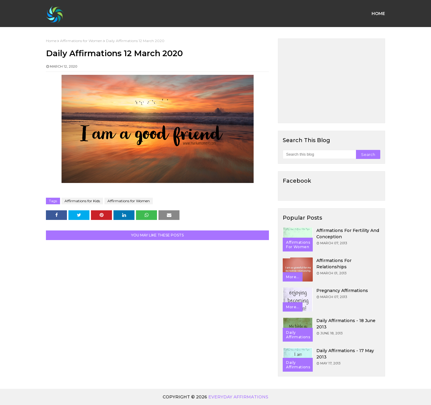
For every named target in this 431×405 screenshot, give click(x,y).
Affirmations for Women (81, 40)
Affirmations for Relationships (333, 263)
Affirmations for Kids (82, 201)
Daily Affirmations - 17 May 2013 (345, 354)
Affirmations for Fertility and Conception (347, 233)
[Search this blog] (319, 154)
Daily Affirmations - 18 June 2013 (345, 324)
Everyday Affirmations (238, 397)
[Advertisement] (331, 80)
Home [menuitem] (378, 13)
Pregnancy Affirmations (342, 290)
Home (51, 40)
